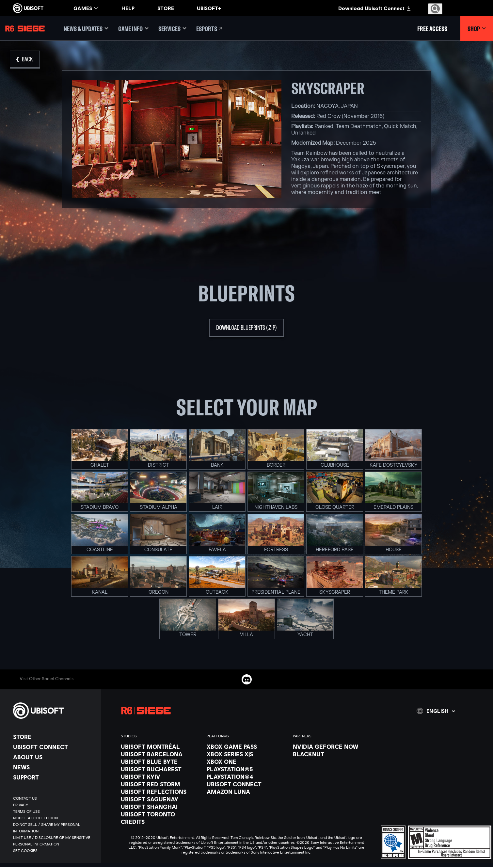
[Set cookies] (25, 850)
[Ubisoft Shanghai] (160, 806)
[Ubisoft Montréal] (160, 746)
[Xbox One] (246, 761)
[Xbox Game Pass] (246, 746)
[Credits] (160, 821)
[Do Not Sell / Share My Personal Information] (54, 827)
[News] (54, 767)
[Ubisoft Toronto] (160, 814)
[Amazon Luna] (246, 791)
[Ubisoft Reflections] (160, 791)
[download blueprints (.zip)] (246, 328)
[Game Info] (133, 28)
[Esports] (209, 28)
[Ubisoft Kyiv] (160, 776)
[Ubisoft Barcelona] (160, 754)
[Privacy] (54, 805)
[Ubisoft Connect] (54, 747)
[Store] (54, 736)
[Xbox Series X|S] (246, 754)
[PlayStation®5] (246, 769)
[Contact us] (54, 798)
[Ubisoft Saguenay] (160, 799)
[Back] (25, 60)
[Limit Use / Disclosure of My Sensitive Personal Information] (54, 840)
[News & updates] (86, 28)
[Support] (54, 777)
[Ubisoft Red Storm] (160, 784)
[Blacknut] (332, 754)
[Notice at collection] (54, 818)
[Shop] (476, 28)
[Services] (172, 28)
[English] (436, 710)
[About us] (54, 757)
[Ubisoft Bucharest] (160, 769)
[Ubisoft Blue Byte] (160, 761)
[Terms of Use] (54, 811)
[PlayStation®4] (246, 776)
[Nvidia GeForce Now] (332, 746)
